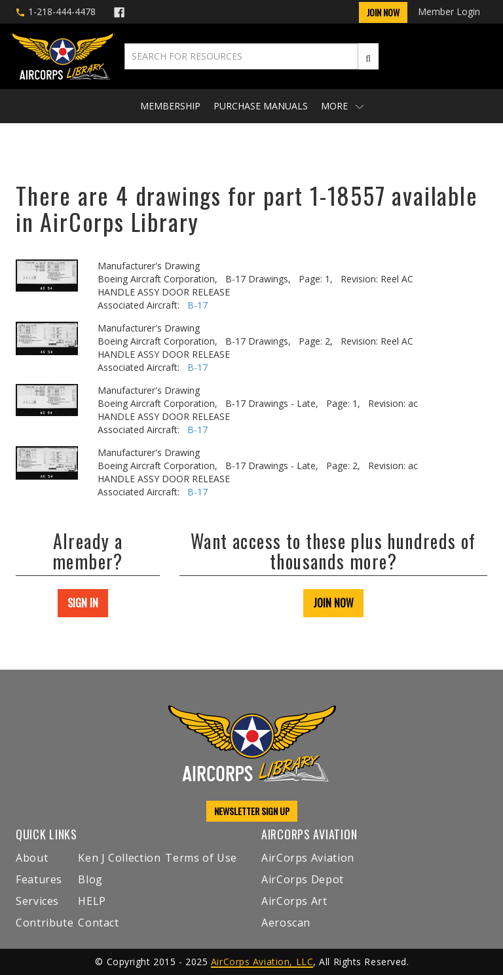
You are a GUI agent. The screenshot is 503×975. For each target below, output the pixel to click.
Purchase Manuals (261, 106)
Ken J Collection (119, 858)
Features (39, 879)
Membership (170, 106)
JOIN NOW (333, 603)
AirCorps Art (294, 901)
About (32, 858)
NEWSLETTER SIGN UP (251, 811)
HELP (92, 901)
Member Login (449, 11)
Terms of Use (201, 858)
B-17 (197, 305)
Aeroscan (285, 922)
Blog (90, 879)
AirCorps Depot (302, 879)
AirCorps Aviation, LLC (262, 961)
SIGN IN (82, 603)
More (342, 106)
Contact (98, 922)
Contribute (44, 922)
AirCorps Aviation (307, 858)
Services (37, 901)
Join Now (383, 12)
